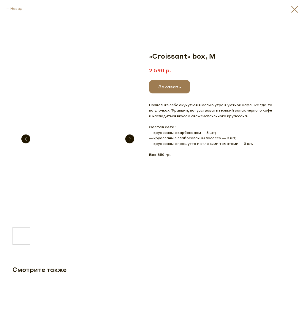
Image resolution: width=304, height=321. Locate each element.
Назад (16, 8)
